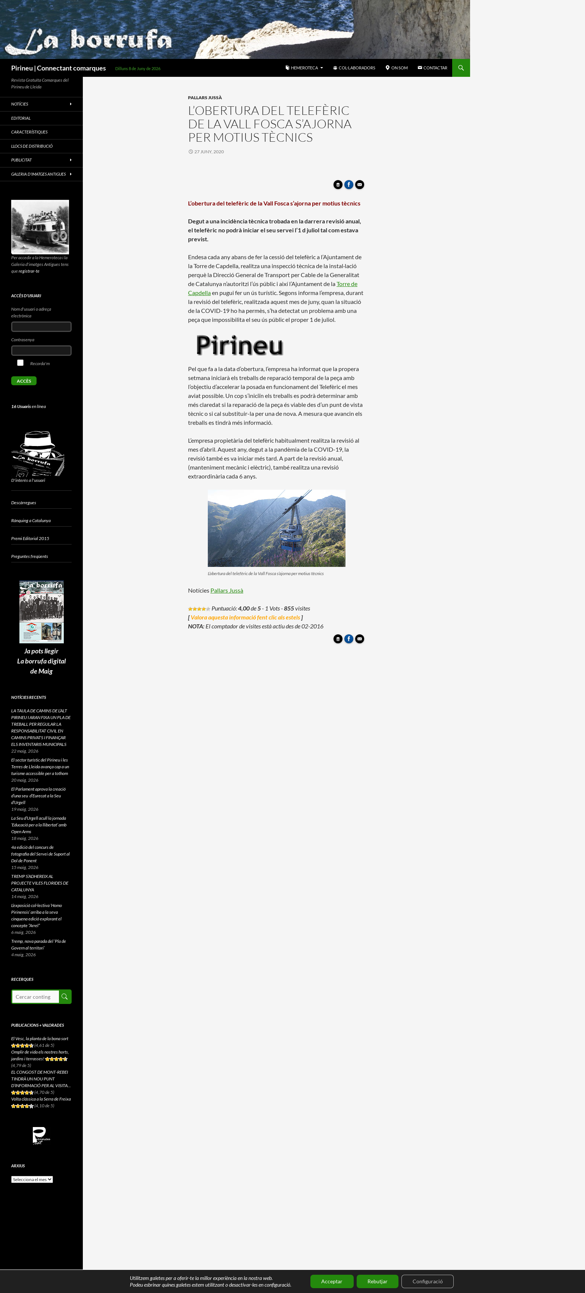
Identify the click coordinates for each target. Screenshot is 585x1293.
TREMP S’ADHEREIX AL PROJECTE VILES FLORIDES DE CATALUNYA (39, 882)
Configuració (428, 1281)
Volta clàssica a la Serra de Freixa (41, 1099)
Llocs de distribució (32, 146)
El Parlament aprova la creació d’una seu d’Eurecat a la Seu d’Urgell (38, 795)
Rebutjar (377, 1281)
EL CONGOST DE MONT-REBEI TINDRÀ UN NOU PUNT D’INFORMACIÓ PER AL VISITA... (41, 1078)
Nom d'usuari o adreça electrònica (31, 312)
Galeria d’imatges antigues (38, 174)
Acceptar (331, 1281)
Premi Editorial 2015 (30, 538)
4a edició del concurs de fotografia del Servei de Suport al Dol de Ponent (40, 853)
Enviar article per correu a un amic (360, 186)
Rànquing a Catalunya (31, 520)
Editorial (21, 118)
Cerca (65, 997)
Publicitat (21, 159)
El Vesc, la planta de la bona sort (39, 1038)
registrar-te (29, 271)
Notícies (19, 103)
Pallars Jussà (205, 97)
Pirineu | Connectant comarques (58, 68)
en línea (28, 406)
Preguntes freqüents (29, 556)
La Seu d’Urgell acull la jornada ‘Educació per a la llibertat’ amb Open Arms (38, 824)
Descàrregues (23, 502)
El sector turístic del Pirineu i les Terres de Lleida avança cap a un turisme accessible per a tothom (40, 766)
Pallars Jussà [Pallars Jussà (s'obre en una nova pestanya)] (226, 590)
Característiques (29, 131)
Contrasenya (22, 339)
